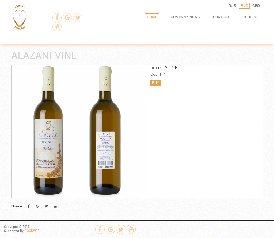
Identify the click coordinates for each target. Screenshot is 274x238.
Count (155, 74)
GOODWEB (32, 231)
